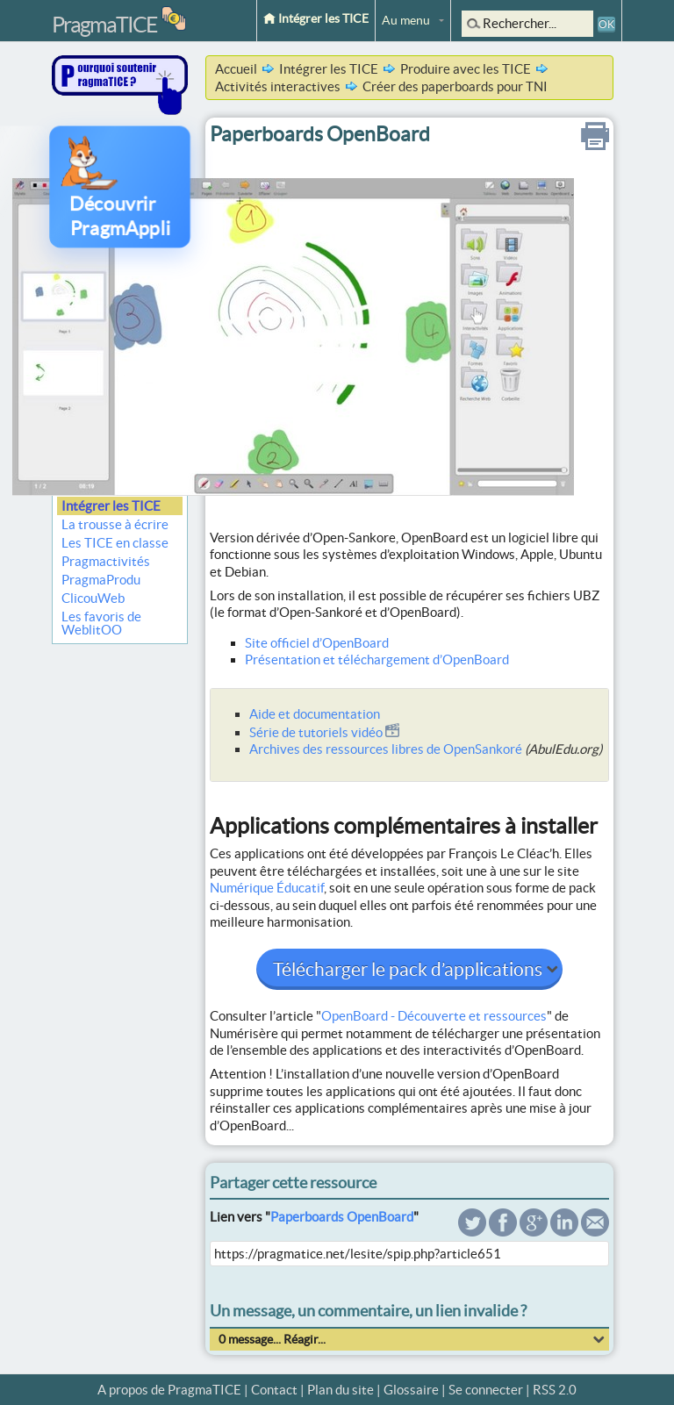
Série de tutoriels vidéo (324, 732)
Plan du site (340, 1389)
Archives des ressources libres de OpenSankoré (385, 749)
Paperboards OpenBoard (341, 1216)
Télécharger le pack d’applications (409, 969)
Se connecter (485, 1389)
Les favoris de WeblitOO (101, 623)
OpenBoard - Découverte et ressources (434, 1015)
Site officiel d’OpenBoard (317, 642)
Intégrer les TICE (316, 18)
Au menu (406, 20)
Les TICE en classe (114, 542)
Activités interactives (278, 86)
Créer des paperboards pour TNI (455, 86)
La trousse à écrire (114, 524)
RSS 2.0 (555, 1389)
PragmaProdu (100, 579)
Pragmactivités (105, 561)
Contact (274, 1389)
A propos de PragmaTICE (169, 1389)
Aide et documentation (314, 713)
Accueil (236, 68)
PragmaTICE (104, 24)
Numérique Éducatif (267, 887)
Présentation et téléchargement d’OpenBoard (377, 659)
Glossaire (411, 1389)
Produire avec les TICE (465, 68)
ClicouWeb (93, 598)
